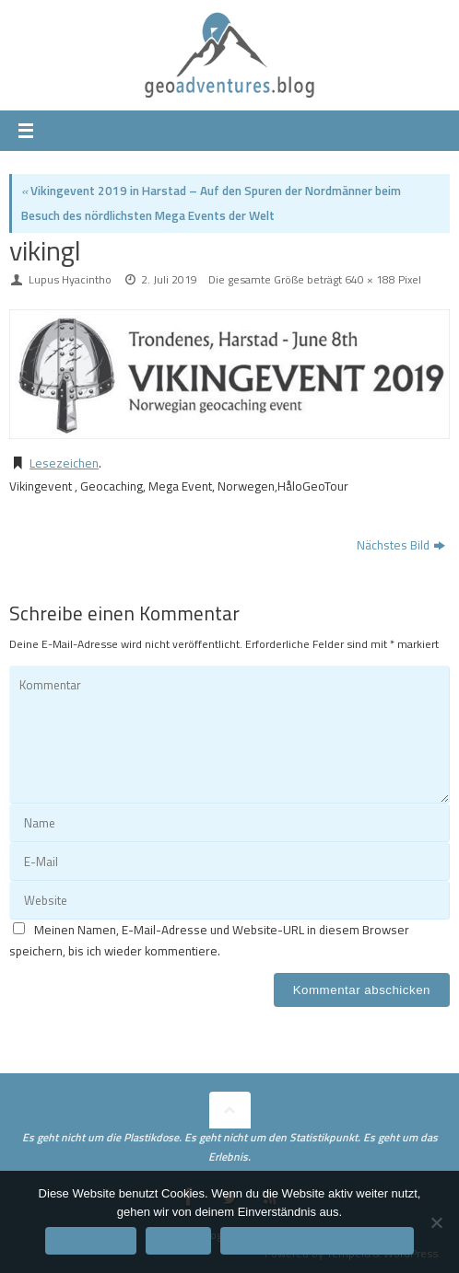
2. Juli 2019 (169, 279)
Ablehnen (178, 1240)
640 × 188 (370, 279)
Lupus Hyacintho (70, 279)
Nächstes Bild (401, 545)
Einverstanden (91, 1240)
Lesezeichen (64, 463)
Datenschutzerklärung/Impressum (317, 1240)
